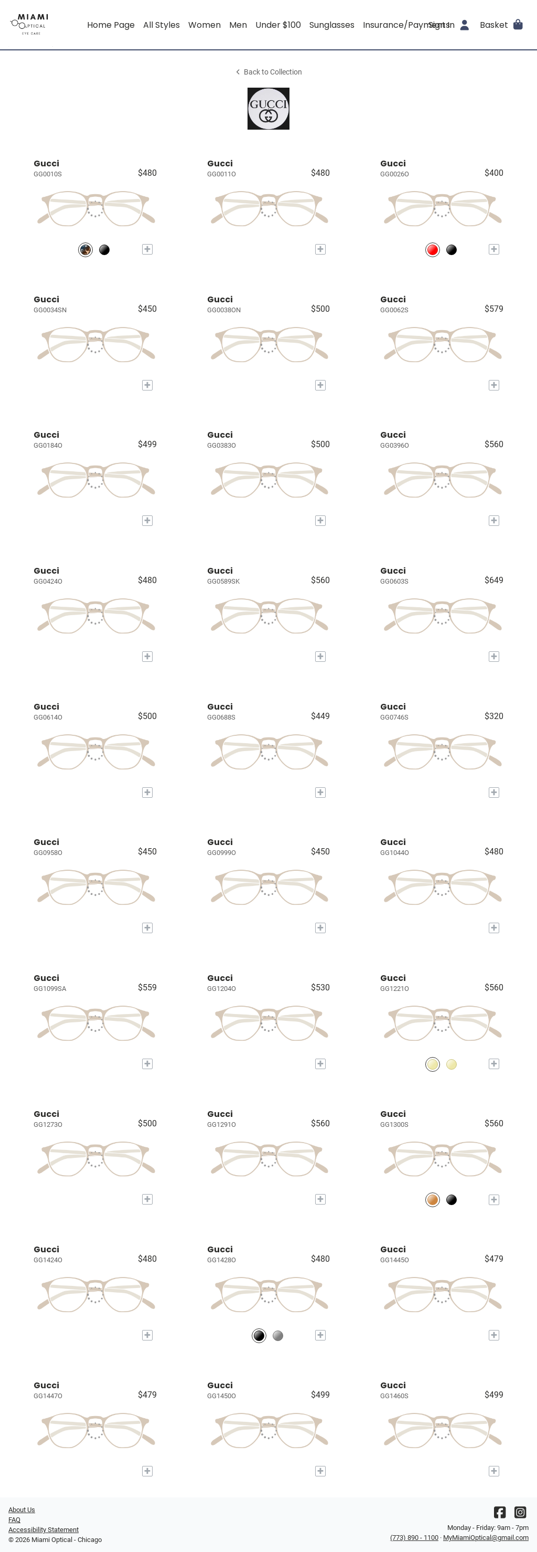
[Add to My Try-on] (147, 249)
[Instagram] (520, 1515)
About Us (21, 1510)
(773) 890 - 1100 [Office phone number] (414, 1538)
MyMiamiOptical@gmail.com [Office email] (486, 1538)
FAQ (14, 1520)
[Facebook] (499, 1515)
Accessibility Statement (43, 1530)
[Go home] (73, 24)
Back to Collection (268, 72)
